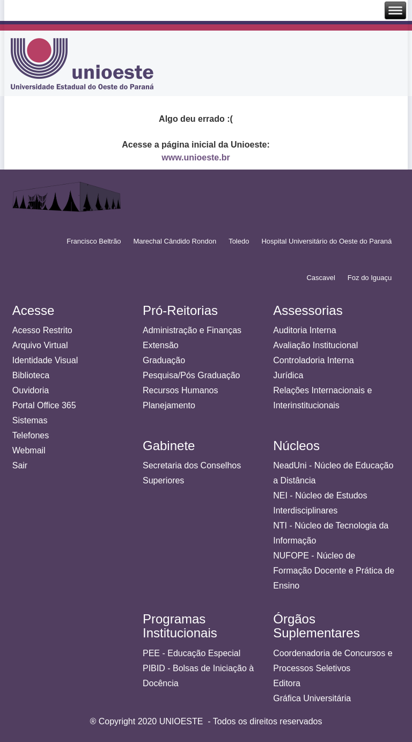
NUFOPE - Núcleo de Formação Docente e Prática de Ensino (333, 570)
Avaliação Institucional (315, 345)
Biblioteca (30, 375)
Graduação (164, 360)
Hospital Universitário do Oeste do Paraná (326, 241)
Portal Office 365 (44, 405)
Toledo (239, 241)
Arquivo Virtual (40, 345)
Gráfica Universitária (312, 698)
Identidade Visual (45, 360)
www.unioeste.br (195, 157)
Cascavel (320, 278)
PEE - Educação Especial (191, 653)
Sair (19, 465)
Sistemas (30, 420)
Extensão (161, 345)
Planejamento (169, 405)
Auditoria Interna (304, 330)
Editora (286, 683)
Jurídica (288, 375)
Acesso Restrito (42, 330)
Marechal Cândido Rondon (174, 241)
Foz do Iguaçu (370, 278)
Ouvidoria (30, 390)
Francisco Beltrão (94, 241)
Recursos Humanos (180, 390)
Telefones (30, 435)
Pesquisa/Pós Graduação (191, 375)
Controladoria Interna (313, 360)
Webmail (29, 450)
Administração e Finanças (192, 330)
